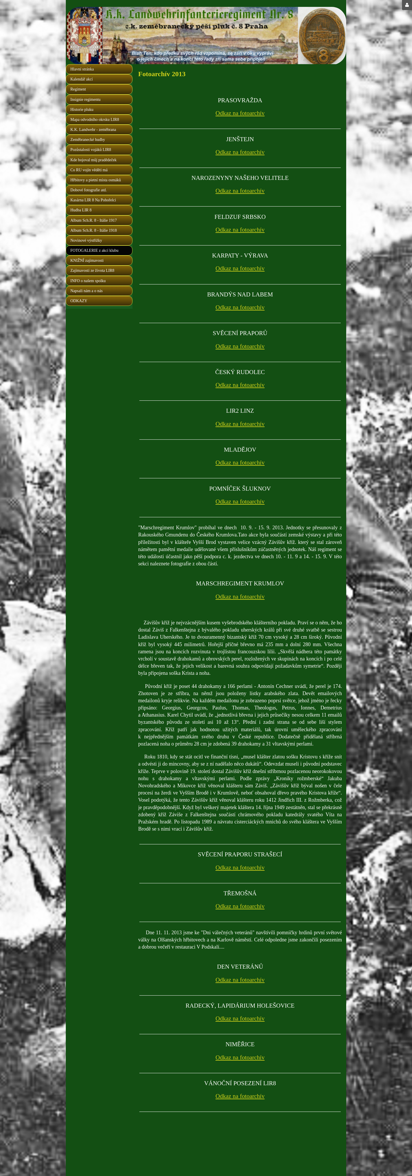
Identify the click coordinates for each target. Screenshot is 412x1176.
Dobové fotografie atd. (88, 190)
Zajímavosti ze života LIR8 (92, 270)
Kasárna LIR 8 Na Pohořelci (93, 200)
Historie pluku (82, 109)
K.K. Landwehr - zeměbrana (93, 129)
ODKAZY (78, 301)
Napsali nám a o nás (86, 291)
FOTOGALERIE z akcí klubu (94, 250)
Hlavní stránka (82, 69)
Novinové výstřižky (86, 240)
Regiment (78, 89)
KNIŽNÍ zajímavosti (87, 260)
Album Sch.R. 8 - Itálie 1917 (93, 220)
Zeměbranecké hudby (87, 139)
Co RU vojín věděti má (89, 170)
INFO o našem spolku (88, 281)
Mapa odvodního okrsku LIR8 (94, 119)
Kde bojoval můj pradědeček (93, 160)
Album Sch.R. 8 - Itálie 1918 (93, 230)
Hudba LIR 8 (81, 210)
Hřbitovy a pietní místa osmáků (95, 180)
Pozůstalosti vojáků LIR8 (90, 150)
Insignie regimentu (85, 99)
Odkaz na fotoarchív (239, 113)
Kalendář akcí (81, 79)
